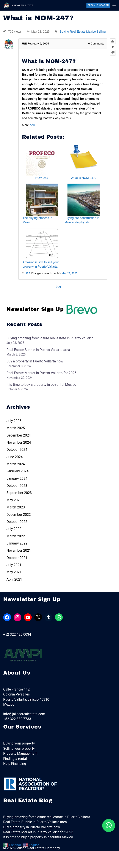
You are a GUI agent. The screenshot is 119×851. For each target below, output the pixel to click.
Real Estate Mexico (83, 31)
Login (59, 286)
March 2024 (15, 464)
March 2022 (15, 536)
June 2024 (14, 457)
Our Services (22, 727)
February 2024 (17, 471)
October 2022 (16, 522)
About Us (16, 673)
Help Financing (14, 764)
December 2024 (18, 435)
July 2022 (13, 529)
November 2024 (18, 442)
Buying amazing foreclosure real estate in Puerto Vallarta (49, 338)
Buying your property (19, 743)
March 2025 (15, 428)
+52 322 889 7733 (17, 719)
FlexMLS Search (98, 5)
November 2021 (18, 550)
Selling (101, 31)
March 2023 (15, 507)
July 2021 (13, 565)
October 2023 (16, 486)
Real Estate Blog (27, 800)
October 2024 (16, 450)
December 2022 (18, 515)
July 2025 (13, 421)
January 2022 (16, 543)
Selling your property (19, 748)
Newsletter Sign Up (52, 309)
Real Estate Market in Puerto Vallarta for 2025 (41, 373)
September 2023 (19, 493)
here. (34, 125)
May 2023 (14, 500)
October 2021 (16, 558)
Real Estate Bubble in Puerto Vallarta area (38, 350)
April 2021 (14, 579)
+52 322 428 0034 (17, 634)
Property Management (20, 753)
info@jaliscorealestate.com (24, 714)
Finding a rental (15, 759)
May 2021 (14, 572)
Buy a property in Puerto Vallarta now (34, 361)
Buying (64, 31)
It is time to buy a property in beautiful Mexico (41, 385)
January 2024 (16, 478)
